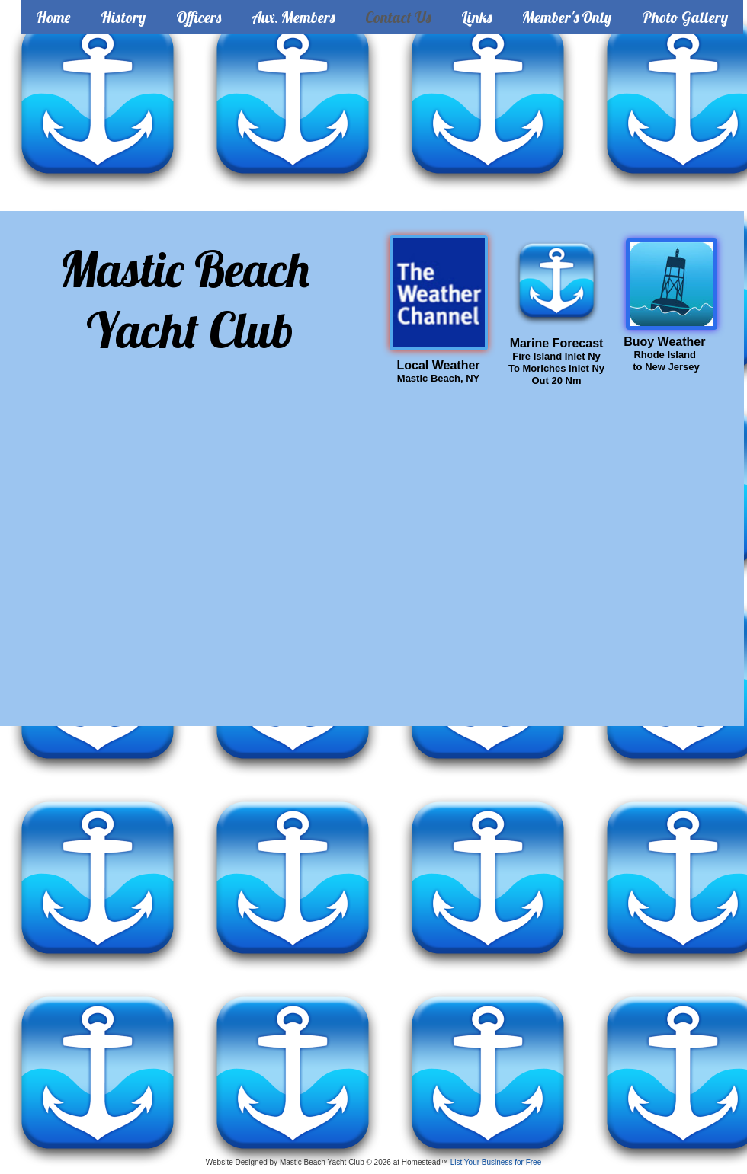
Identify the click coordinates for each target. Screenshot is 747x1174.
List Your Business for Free (496, 1162)
